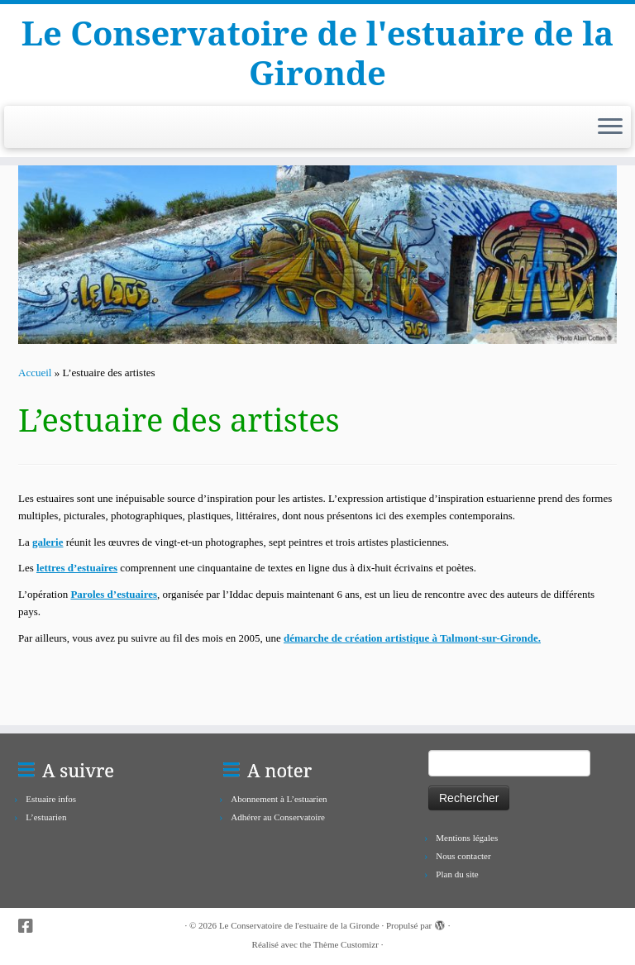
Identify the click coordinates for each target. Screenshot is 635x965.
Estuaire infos (51, 799)
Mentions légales (467, 838)
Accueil (34, 372)
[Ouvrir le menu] (610, 127)
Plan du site (457, 874)
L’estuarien (46, 817)
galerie (48, 542)
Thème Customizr (346, 944)
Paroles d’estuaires (113, 594)
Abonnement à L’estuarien (279, 799)
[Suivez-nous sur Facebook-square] (31, 926)
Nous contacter (463, 856)
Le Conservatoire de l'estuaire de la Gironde (317, 53)
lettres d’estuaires (76, 567)
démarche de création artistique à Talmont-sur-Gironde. (412, 638)
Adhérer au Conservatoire (278, 817)
